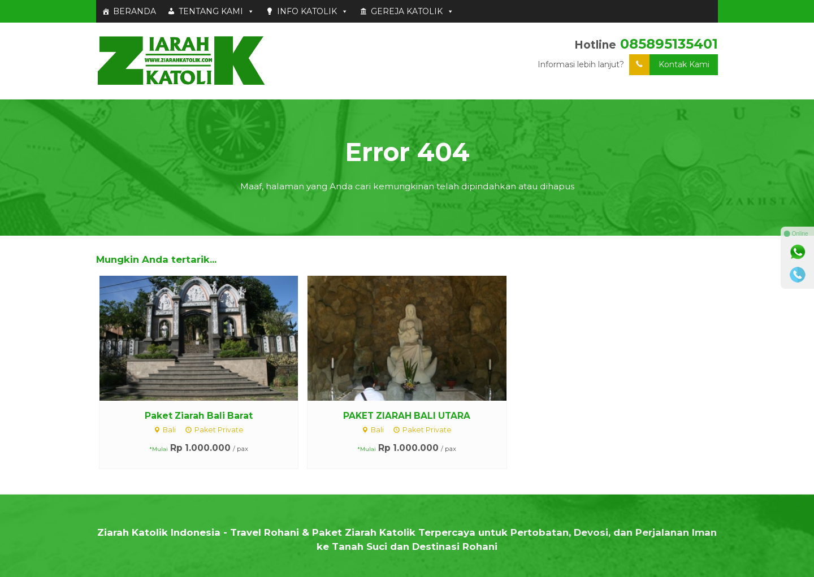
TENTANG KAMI (216, 11)
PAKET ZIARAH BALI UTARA (406, 415)
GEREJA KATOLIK (412, 11)
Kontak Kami (669, 64)
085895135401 (669, 44)
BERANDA (134, 11)
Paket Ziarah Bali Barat (199, 415)
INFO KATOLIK (312, 11)
